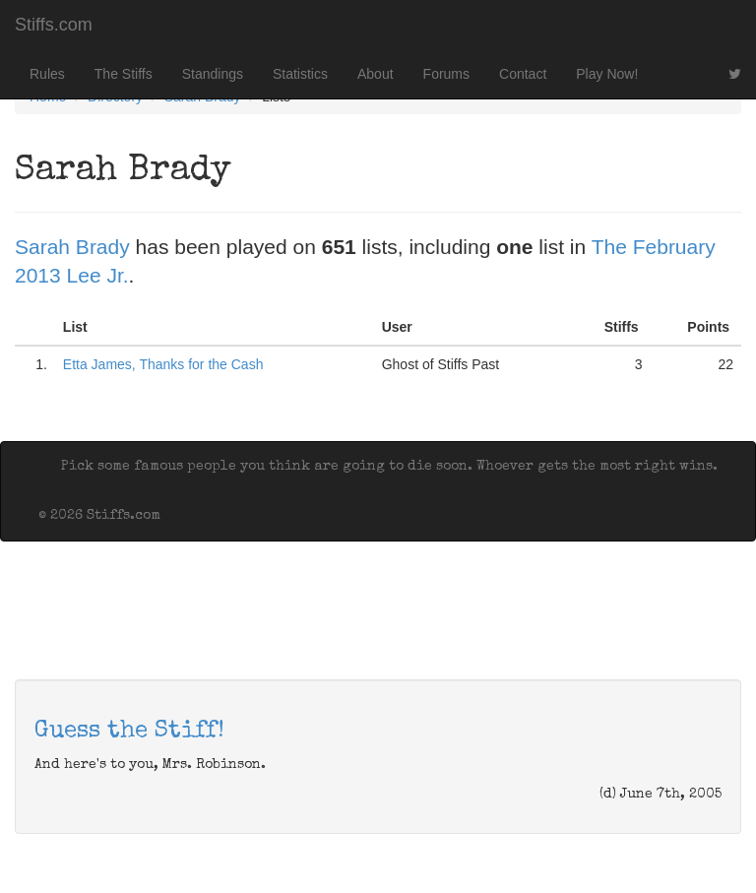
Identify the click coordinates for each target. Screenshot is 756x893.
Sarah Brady (72, 246)
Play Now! (607, 74)
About (375, 74)
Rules (47, 74)
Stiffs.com (54, 24)
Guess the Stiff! (129, 731)
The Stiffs (123, 74)
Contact (522, 74)
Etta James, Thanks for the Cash (163, 364)
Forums (446, 74)
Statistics (300, 74)
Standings (212, 74)
